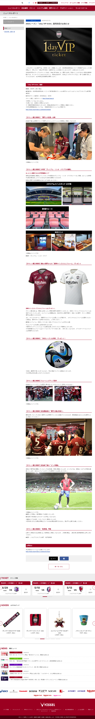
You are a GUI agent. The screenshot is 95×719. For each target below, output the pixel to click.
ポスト (53, 558)
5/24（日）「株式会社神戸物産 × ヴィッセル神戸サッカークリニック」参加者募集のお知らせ (51, 660)
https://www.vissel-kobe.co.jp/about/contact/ (38, 551)
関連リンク (90, 709)
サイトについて (16, 709)
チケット (33, 20)
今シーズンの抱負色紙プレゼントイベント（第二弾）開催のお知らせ (51, 666)
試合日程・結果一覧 (9, 31)
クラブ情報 (6, 709)
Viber (24, 3)
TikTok (31, 3)
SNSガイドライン (28, 709)
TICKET (41, 2)
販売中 (26, 590)
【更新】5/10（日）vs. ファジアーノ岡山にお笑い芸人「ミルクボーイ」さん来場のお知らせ (51, 672)
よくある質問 (81, 709)
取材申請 (53, 711)
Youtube (36, 3)
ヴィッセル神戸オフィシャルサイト (10, 3)
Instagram (33, 3)
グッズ (15, 664)
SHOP (47, 2)
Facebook (29, 3)
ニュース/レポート (14, 8)
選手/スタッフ (53, 8)
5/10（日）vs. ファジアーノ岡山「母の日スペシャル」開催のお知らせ (51, 653)
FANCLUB (54, 2)
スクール (16, 658)
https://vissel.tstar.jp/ (48, 98)
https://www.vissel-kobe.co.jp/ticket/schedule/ (38, 109)
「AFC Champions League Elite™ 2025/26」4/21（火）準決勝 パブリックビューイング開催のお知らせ (51, 678)
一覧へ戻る (59, 566)
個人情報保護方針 (69, 709)
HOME (4, 17)
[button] (45, 596)
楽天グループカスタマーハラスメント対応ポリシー (49, 709)
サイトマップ (44, 711)
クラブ (15, 652)
